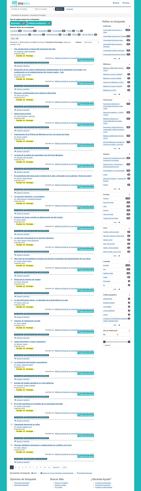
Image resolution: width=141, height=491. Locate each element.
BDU (14, 3)
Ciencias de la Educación (19, 34)
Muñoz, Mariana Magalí (25, 365)
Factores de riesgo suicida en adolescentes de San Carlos (38, 217)
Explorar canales (60, 485)
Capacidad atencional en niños (27, 424)
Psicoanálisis (57, 31)
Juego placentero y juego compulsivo (30, 342)
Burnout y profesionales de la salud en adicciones (35, 93)
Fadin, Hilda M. (22, 448)
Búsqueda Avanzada (21, 485)
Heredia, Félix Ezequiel (25, 157)
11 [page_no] (49, 467)
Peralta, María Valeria (24, 261)
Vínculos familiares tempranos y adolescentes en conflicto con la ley (43, 445)
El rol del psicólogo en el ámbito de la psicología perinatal (38, 404)
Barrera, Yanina (22, 344)
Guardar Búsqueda (84, 473)
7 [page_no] (33, 467)
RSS (34, 473)
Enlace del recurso (85, 60)
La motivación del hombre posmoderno (30, 362)
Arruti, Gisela (21, 220)
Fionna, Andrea (22, 137)
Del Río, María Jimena (24, 178)
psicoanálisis (42, 31)
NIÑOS (74, 34)
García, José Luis (23, 303)
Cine (78, 31)
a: (117, 334)
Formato (106, 194)
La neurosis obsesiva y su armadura (29, 196)
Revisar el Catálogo (61, 483)
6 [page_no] (29, 467)
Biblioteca (107, 64)
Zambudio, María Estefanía (26, 51)
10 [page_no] (45, 467)
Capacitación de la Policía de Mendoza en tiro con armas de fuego (41, 134)
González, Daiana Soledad (26, 385)
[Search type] (43, 9)
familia (65, 34)
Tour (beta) (58, 487)
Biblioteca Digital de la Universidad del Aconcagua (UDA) (74, 58)
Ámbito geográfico (110, 295)
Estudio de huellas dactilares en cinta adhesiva (34, 383)
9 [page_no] (40, 467)
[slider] (104, 342)
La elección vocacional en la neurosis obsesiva (34, 238)
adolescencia (37, 34)
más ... (14, 38)
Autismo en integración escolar (27, 321)
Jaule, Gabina (21, 323)
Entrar (126, 3)
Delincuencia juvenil (22, 114)
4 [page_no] (22, 467)
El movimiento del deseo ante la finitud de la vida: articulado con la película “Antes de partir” (53, 176)
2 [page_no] (15, 467)
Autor (105, 228)
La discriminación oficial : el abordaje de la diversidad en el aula (41, 300)
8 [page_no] (37, 467)
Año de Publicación (110, 330)
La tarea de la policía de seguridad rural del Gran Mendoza (38, 155)
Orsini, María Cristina (24, 75)
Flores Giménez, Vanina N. (26, 116)
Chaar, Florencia (22, 282)
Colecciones (107, 100)
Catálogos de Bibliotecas (37, 23)
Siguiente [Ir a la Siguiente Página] (56, 467)
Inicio (116, 3)
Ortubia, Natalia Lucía (24, 427)
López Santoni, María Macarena (28, 240)
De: (104, 334)
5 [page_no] (26, 467)
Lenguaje (106, 261)
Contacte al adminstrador (103, 487)
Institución (107, 26)
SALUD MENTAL (88, 34)
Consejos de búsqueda (103, 483)
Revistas (106, 154)
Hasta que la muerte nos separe (27, 279)
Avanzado (69, 9)
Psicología (14, 31)
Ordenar (79, 42)
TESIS (69, 31)
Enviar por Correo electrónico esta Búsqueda (57, 473)
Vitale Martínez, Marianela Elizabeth (29, 199)
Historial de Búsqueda (21, 483)
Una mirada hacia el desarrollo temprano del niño (34, 49)
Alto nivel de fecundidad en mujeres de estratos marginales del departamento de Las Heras (52, 259)
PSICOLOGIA (28, 31)
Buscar (59, 9)
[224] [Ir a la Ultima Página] (64, 467)
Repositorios (15, 23)
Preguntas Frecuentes (102, 485)
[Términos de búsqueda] (21, 9)
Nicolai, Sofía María (23, 406)
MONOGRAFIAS (52, 34)
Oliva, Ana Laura (22, 95)
